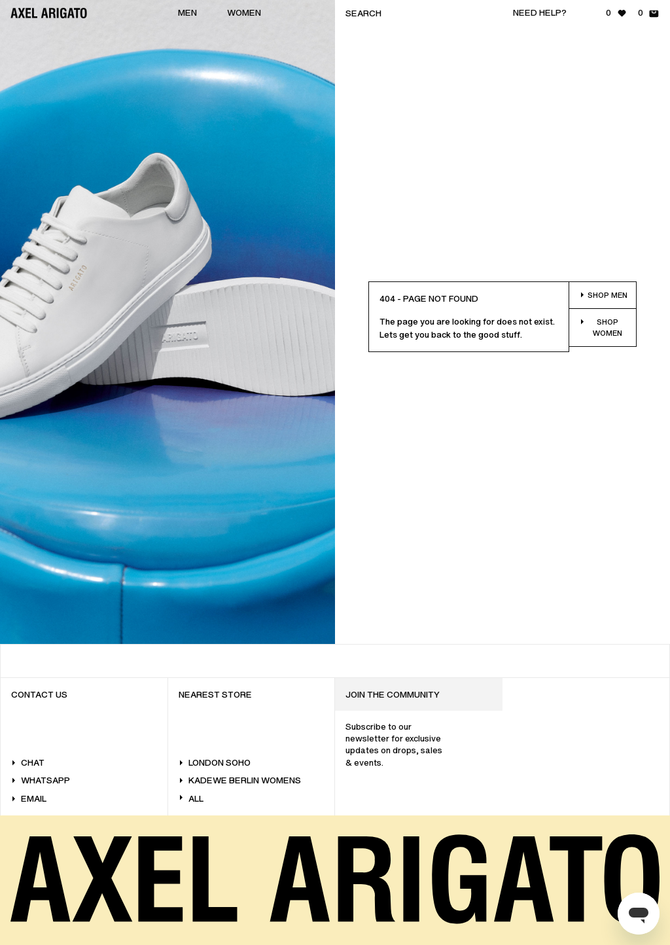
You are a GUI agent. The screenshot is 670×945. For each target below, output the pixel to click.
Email (28, 799)
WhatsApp (40, 780)
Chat (27, 763)
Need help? (540, 13)
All (191, 799)
